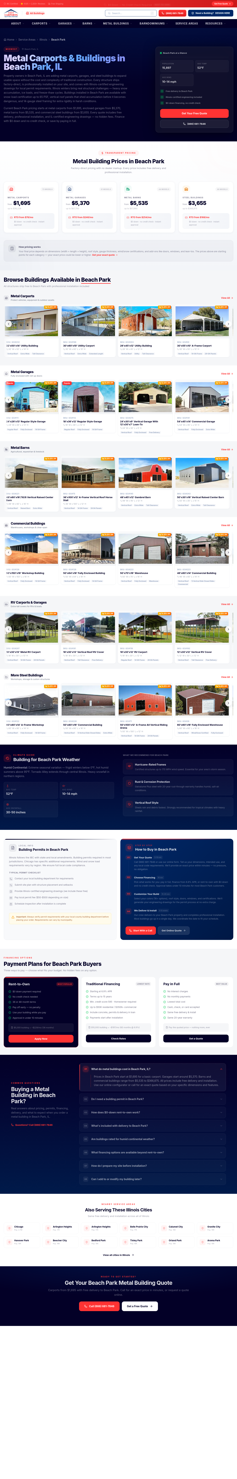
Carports (41, 23)
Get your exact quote (105, 255)
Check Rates (118, 1038)
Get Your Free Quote (194, 113)
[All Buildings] (35, 13)
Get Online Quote (174, 930)
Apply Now (41, 1038)
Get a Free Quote (140, 1306)
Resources (215, 23)
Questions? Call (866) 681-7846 (32, 1124)
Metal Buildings (117, 23)
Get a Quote (196, 1038)
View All (227, 298)
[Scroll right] (228, 324)
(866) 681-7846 (194, 123)
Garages (66, 23)
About (17, 23)
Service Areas (187, 23)
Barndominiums (154, 23)
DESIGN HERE (210, 13)
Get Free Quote (222, 3)
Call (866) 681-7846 (99, 1306)
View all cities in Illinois (118, 1254)
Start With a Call (140, 930)
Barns (89, 23)
